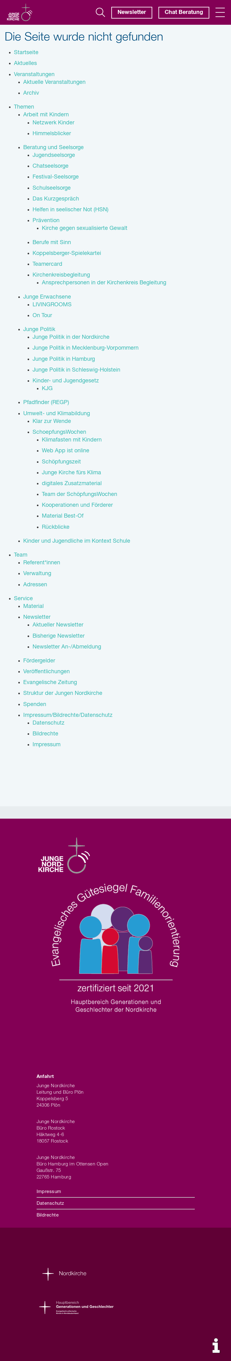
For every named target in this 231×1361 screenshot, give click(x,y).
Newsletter (132, 12)
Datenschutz (50, 1203)
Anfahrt (45, 1076)
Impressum (49, 1191)
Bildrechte (48, 1215)
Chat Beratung (184, 12)
